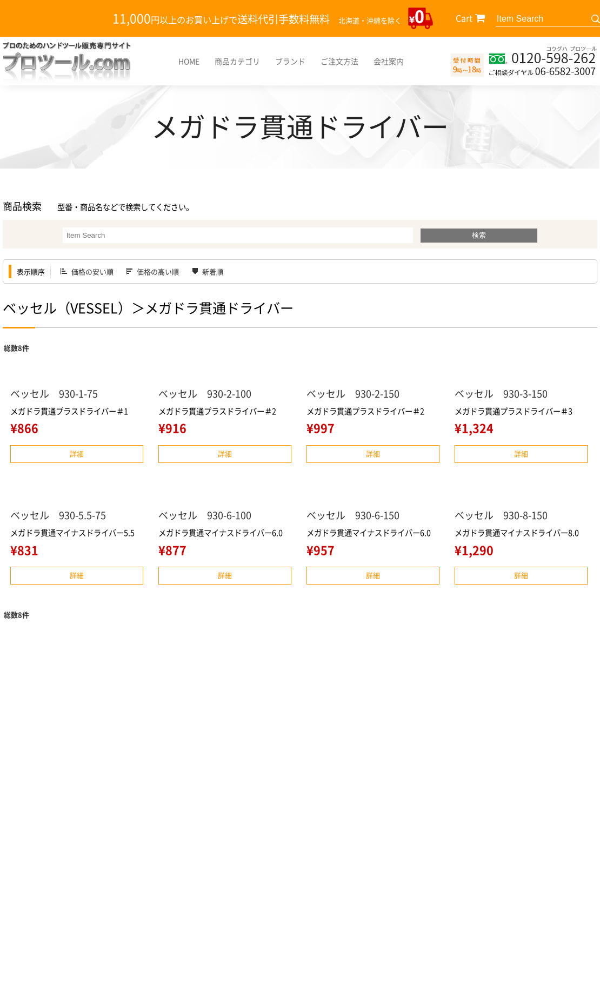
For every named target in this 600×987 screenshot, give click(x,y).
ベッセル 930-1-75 (54, 393)
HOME (188, 61)
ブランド (290, 61)
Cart (464, 17)
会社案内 (389, 61)
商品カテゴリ (237, 61)
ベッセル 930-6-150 (352, 515)
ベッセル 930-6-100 (204, 515)
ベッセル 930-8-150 (501, 515)
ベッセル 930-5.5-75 (58, 515)
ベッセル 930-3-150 (501, 393)
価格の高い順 (158, 271)
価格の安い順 (92, 271)
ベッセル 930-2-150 (352, 393)
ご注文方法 (339, 61)
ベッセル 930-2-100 (204, 393)
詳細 (77, 453)
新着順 (212, 271)
